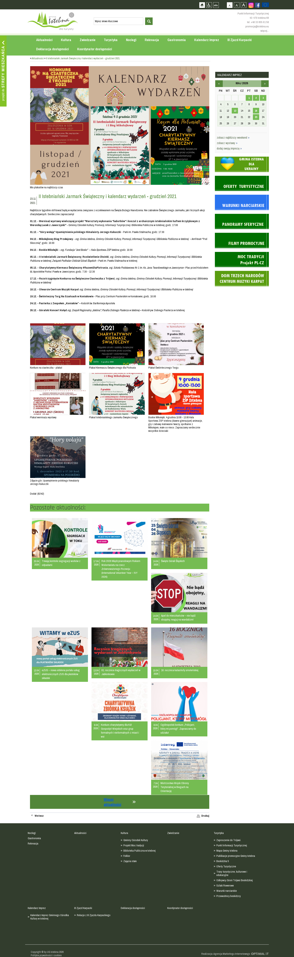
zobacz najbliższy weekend (233, 137)
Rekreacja (152, 40)
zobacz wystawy (227, 143)
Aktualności (44, 40)
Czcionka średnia (236, 5)
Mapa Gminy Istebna (226, 850)
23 (256, 117)
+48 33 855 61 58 (260, 22)
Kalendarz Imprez (206, 40)
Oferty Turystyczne (226, 866)
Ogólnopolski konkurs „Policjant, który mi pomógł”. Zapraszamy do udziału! (178, 729)
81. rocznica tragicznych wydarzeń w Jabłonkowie (120, 672)
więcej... (264, 31)
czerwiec (265, 83)
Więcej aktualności (112, 802)
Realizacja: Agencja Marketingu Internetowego (225, 953)
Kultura (66, 40)
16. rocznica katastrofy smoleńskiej (179, 670)
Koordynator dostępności (94, 49)
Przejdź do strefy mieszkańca (3, 71)
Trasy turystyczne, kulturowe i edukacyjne (231, 873)
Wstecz (39, 816)
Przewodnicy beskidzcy (228, 896)
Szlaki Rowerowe (225, 885)
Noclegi (131, 40)
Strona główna (202, 5)
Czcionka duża (243, 5)
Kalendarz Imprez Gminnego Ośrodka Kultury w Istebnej (49, 916)
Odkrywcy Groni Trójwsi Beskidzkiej (234, 880)
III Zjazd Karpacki (239, 40)
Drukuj (205, 816)
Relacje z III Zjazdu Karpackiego (93, 915)
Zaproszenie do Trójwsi (228, 840)
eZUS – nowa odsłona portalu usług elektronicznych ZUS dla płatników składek (61, 674)
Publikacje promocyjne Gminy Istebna (235, 856)
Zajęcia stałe (130, 861)
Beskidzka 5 (222, 861)
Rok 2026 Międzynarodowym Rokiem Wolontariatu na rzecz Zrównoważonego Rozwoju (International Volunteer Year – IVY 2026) (120, 569)
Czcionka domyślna (229, 5)
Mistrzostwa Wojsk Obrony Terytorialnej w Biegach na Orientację (174, 787)
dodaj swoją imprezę (229, 148)
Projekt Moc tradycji (133, 845)
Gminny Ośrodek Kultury (135, 840)
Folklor (126, 856)
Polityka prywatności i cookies (46, 955)
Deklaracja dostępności (52, 49)
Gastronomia (176, 40)
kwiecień (219, 83)
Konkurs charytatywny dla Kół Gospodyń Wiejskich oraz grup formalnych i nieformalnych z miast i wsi (120, 730)
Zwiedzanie (87, 40)
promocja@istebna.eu (257, 26)
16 (256, 110)
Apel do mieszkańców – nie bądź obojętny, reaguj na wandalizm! (178, 617)
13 (235, 110)
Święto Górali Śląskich (173, 561)
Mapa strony (216, 5)
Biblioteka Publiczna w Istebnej (139, 850)
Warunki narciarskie (226, 890)
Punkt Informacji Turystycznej (231, 845)
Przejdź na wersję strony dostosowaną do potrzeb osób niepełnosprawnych (209, 5)
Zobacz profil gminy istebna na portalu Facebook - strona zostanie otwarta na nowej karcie (257, 5)
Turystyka (111, 40)
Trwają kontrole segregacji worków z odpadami (61, 563)
